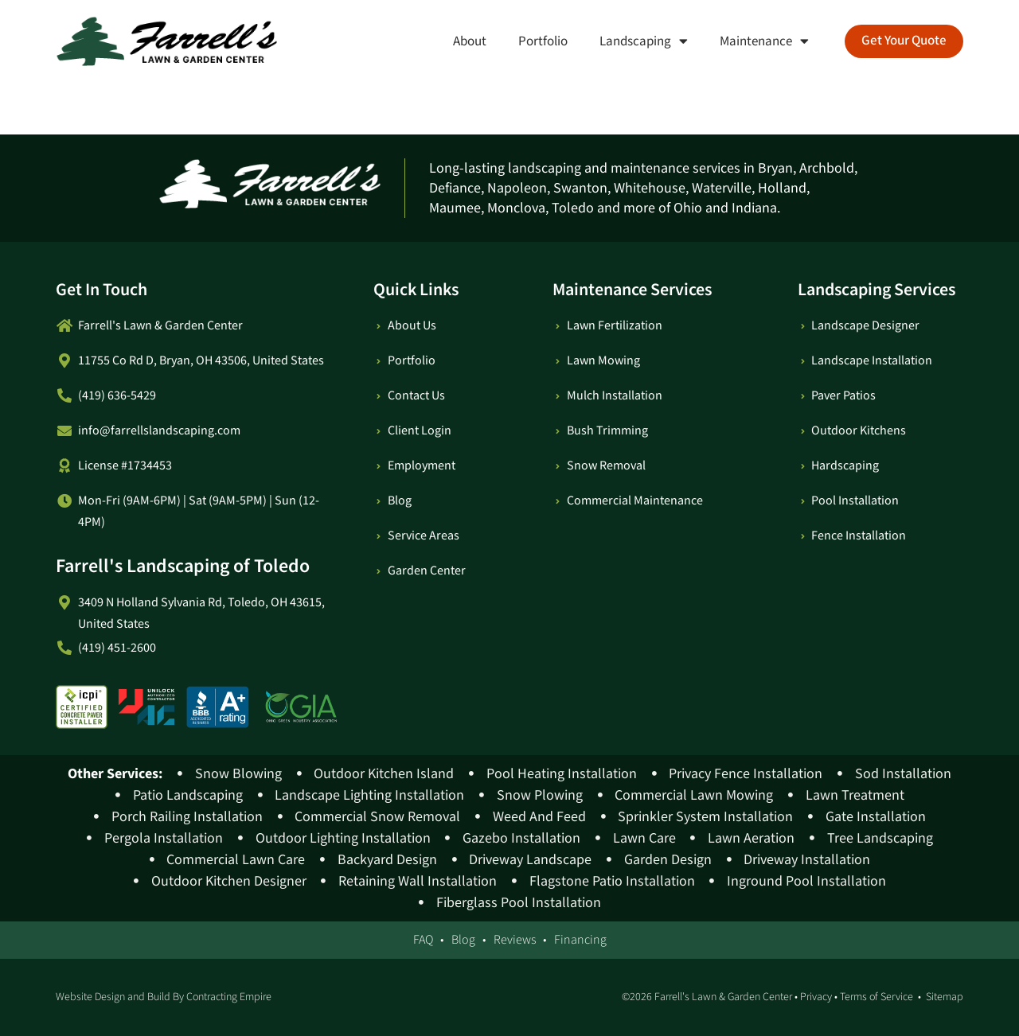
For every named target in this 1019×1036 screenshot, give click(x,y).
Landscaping (638, 41)
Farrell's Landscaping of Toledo (183, 566)
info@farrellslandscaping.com (159, 431)
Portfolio (537, 41)
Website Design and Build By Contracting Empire (163, 997)
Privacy (816, 997)
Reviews (515, 940)
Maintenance (758, 41)
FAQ (423, 940)
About (464, 41)
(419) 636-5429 (117, 396)
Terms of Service (876, 997)
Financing (580, 940)
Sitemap (944, 997)
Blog (463, 940)
